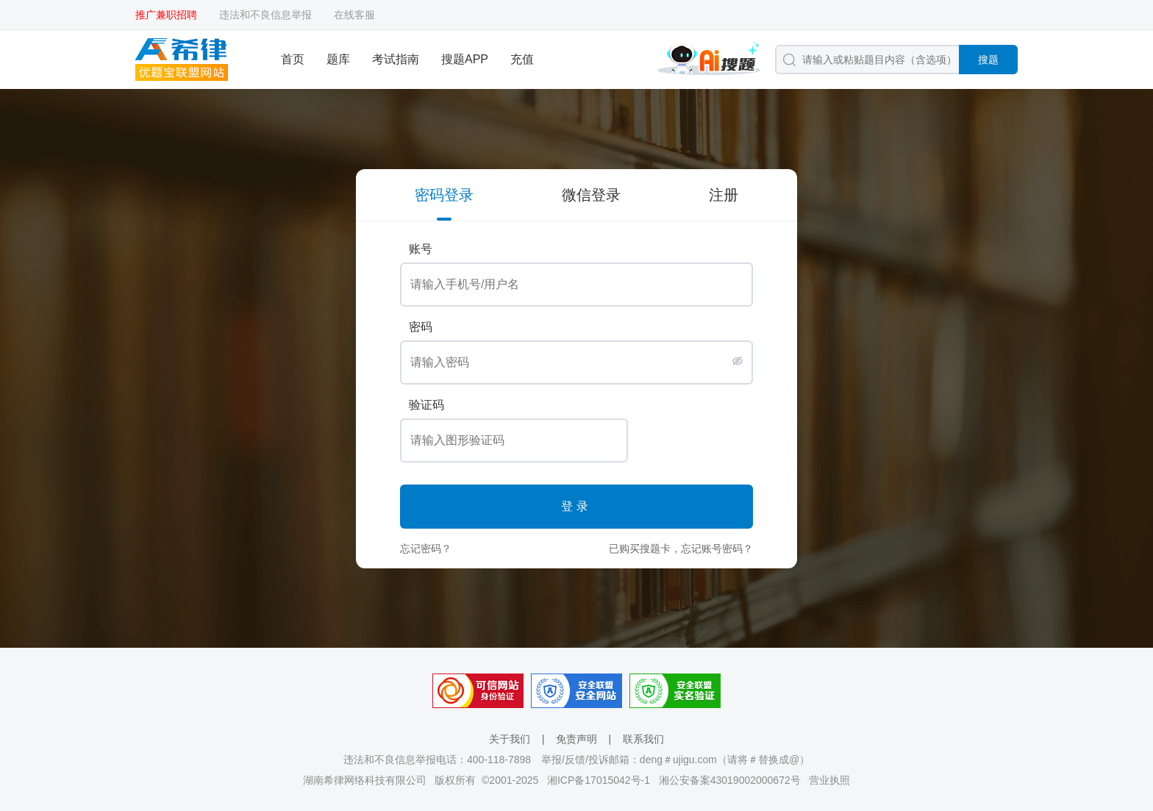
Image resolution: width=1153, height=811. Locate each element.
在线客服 (354, 15)
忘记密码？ (425, 548)
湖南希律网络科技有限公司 (364, 780)
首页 (292, 59)
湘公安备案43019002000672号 (730, 780)
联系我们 (643, 739)
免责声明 (576, 739)
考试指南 (395, 59)
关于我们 (509, 739)
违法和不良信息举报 (265, 15)
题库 (338, 59)
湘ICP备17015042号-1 (598, 780)
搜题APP (464, 59)
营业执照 (829, 780)
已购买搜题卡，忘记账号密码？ (681, 548)
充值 (522, 59)
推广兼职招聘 (166, 15)
